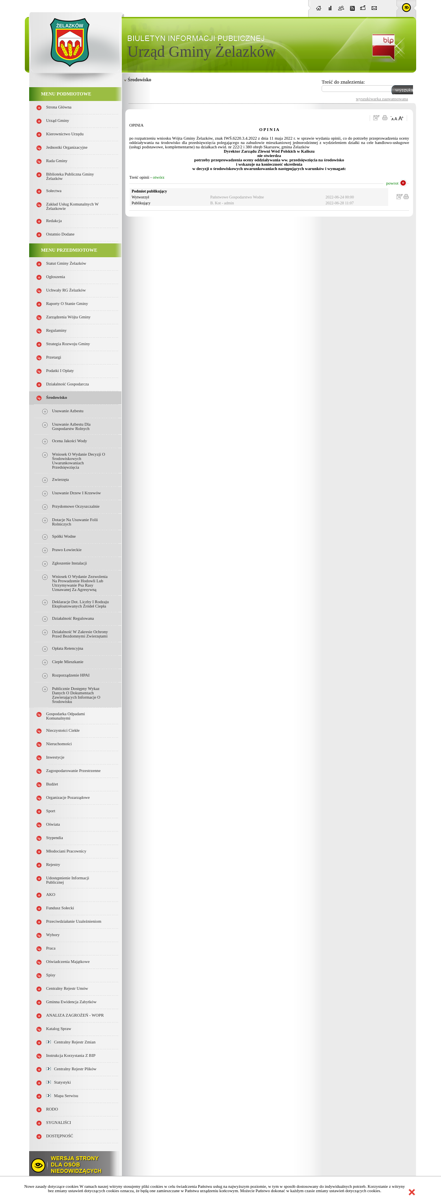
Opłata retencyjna (67, 648)
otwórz (159, 177)
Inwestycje (55, 757)
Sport (50, 811)
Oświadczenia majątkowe (67, 961)
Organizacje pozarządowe (68, 797)
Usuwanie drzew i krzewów (76, 493)
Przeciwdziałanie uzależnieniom (73, 921)
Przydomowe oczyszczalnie (75, 506)
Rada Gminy (56, 161)
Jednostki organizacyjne (66, 147)
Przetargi (53, 357)
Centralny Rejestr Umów (67, 988)
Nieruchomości (59, 744)
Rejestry (53, 864)
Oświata (53, 824)
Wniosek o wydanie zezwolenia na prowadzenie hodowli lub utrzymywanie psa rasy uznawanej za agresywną (80, 583)
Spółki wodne (64, 536)
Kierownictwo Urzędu (65, 134)
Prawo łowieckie (67, 550)
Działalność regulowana (73, 618)
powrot (392, 183)
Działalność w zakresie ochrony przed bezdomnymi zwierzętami (80, 634)
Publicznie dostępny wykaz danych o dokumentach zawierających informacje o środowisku (76, 695)
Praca (51, 948)
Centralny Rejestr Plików (71, 1069)
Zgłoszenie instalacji (69, 563)
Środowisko (56, 397)
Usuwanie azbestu (68, 411)
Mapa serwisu (62, 1096)
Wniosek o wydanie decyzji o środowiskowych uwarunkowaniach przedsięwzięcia (78, 460)
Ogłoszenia (55, 277)
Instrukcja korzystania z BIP (70, 1055)
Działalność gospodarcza (67, 384)
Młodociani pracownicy (66, 851)
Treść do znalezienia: (343, 82)
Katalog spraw (58, 1028)
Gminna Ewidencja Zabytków (71, 1002)
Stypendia (54, 838)
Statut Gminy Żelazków (66, 263)
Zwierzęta (60, 479)
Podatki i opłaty (60, 370)
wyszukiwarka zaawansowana (382, 98)
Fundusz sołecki (60, 908)
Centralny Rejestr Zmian (70, 1042)
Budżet (52, 784)
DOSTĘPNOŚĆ (59, 1136)
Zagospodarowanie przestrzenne (73, 770)
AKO (50, 894)
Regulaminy (56, 330)
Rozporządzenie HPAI (70, 675)
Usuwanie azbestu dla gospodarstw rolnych (71, 426)
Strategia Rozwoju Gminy (68, 344)
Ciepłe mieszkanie (68, 662)
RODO (52, 1109)
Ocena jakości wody (69, 441)
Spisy (51, 975)
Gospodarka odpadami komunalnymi (65, 716)
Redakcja (54, 221)
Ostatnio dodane (60, 234)
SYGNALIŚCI (58, 1122)
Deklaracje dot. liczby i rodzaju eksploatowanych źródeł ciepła (80, 604)
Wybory (53, 935)
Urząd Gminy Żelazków (201, 51)
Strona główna (58, 107)
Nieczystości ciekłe (63, 730)
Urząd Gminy (57, 120)
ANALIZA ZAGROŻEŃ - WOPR (75, 1015)
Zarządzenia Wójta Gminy (68, 317)
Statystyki (58, 1082)
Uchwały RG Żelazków (66, 290)
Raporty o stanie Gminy (67, 303)
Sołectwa (53, 191)
